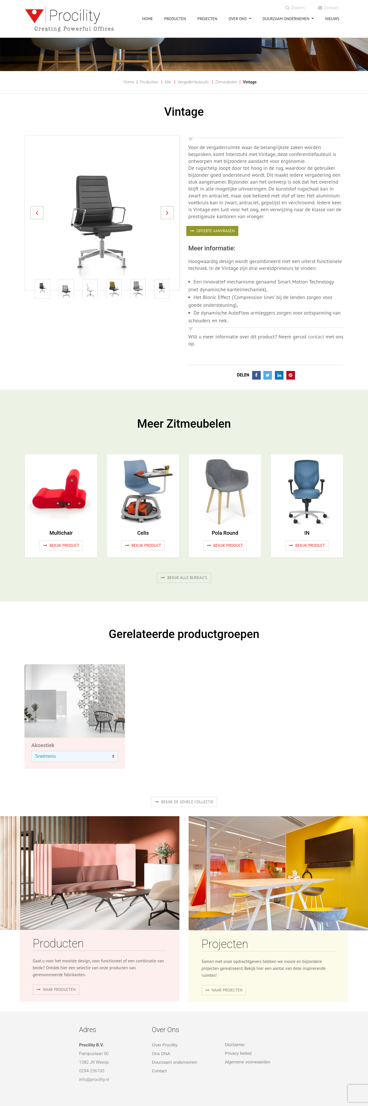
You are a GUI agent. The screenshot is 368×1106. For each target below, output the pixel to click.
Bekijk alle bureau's (184, 577)
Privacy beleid (238, 1053)
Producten (149, 82)
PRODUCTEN (175, 18)
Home (129, 82)
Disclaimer (235, 1044)
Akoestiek (42, 745)
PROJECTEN (207, 18)
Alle (167, 82)
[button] (36, 212)
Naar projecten (224, 990)
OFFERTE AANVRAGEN (212, 230)
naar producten (56, 989)
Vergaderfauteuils (193, 82)
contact (316, 336)
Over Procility (164, 1044)
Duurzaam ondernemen (286, 18)
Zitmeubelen (226, 82)
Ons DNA (161, 1053)
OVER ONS (238, 18)
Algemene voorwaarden (247, 1061)
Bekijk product (61, 545)
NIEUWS (332, 18)
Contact (328, 7)
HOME (147, 18)
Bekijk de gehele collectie (184, 801)
